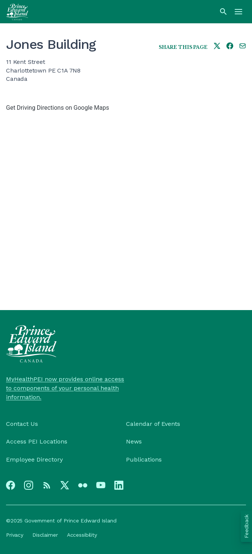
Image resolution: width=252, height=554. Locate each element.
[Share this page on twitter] (217, 46)
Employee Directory (34, 459)
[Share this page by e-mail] (242, 46)
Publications (144, 459)
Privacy (14, 535)
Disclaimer (45, 535)
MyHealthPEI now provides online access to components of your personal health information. (65, 388)
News (134, 441)
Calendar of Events (153, 423)
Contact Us (22, 423)
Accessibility (82, 535)
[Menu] (238, 11)
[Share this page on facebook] (229, 46)
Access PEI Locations (36, 441)
